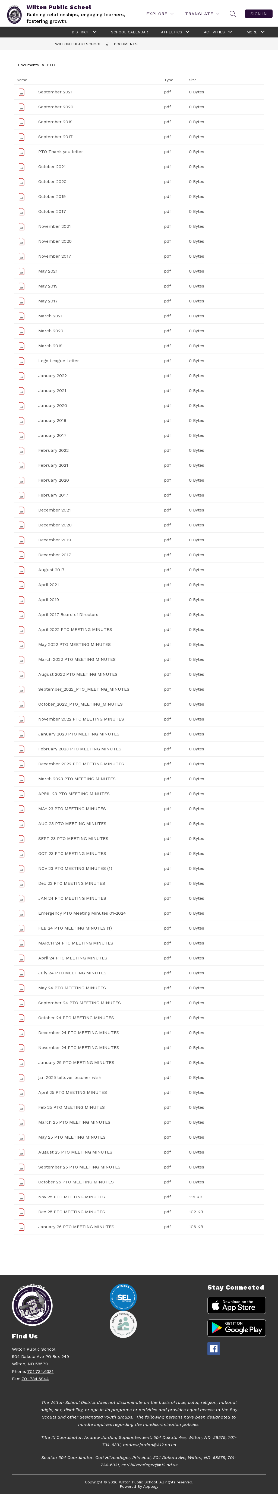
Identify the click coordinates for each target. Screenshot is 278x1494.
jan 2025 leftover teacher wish (69, 1077)
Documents (126, 44)
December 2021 (54, 510)
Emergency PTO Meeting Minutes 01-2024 (82, 913)
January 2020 (52, 405)
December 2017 (54, 554)
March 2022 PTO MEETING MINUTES (77, 659)
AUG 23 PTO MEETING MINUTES (72, 823)
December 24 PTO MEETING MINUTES (78, 1032)
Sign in (259, 13)
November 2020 (55, 241)
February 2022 (53, 450)
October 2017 (52, 211)
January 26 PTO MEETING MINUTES (76, 1226)
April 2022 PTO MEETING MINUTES (75, 629)
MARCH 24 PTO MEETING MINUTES (75, 943)
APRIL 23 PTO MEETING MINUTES (74, 793)
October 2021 (52, 166)
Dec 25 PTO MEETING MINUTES (71, 1211)
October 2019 (52, 196)
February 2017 (53, 495)
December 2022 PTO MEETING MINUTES (81, 763)
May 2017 (48, 301)
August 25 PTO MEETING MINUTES (75, 1152)
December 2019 (54, 539)
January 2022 (52, 375)
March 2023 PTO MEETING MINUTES (77, 778)
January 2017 (52, 435)
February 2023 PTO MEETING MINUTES (79, 748)
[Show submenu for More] (252, 32)
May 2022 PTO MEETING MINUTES (74, 644)
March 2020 (50, 330)
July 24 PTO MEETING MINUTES (72, 972)
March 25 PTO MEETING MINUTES (74, 1122)
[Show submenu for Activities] (214, 32)
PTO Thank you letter (60, 151)
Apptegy (150, 1486)
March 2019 (50, 345)
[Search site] (233, 14)
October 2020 (52, 181)
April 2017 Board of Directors (68, 614)
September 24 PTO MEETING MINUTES (79, 1002)
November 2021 (54, 226)
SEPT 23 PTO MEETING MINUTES (73, 838)
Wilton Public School (78, 44)
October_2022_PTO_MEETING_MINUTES (80, 704)
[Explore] (160, 13)
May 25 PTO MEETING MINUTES (72, 1137)
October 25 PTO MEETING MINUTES (76, 1182)
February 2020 (53, 480)
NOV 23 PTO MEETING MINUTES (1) (75, 868)
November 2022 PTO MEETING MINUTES (81, 719)
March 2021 (50, 315)
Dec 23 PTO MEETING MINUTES (71, 883)
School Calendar (129, 32)
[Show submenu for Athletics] (171, 32)
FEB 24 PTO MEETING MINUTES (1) (75, 928)
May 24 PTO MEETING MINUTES (72, 987)
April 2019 (48, 599)
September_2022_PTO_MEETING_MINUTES (83, 689)
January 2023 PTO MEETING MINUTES (78, 734)
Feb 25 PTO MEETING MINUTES (71, 1107)
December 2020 (55, 525)
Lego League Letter (58, 360)
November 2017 (54, 256)
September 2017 (55, 136)
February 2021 (53, 465)
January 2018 (52, 420)
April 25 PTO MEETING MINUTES (72, 1092)
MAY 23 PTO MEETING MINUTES (72, 808)
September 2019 (55, 121)
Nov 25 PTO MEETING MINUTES (71, 1196)
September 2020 (55, 106)
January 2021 (52, 390)
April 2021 (48, 584)
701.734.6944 (35, 1378)
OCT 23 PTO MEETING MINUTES (72, 853)
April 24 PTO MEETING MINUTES (72, 958)
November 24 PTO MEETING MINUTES (78, 1047)
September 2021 (55, 91)
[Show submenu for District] (80, 32)
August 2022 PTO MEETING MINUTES (78, 674)
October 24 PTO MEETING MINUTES (76, 1017)
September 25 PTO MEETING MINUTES (79, 1167)
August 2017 (51, 569)
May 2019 (48, 286)
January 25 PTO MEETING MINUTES (76, 1062)
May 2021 (48, 271)
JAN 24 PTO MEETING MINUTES (72, 898)
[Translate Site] (202, 13)
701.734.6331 (40, 1371)
